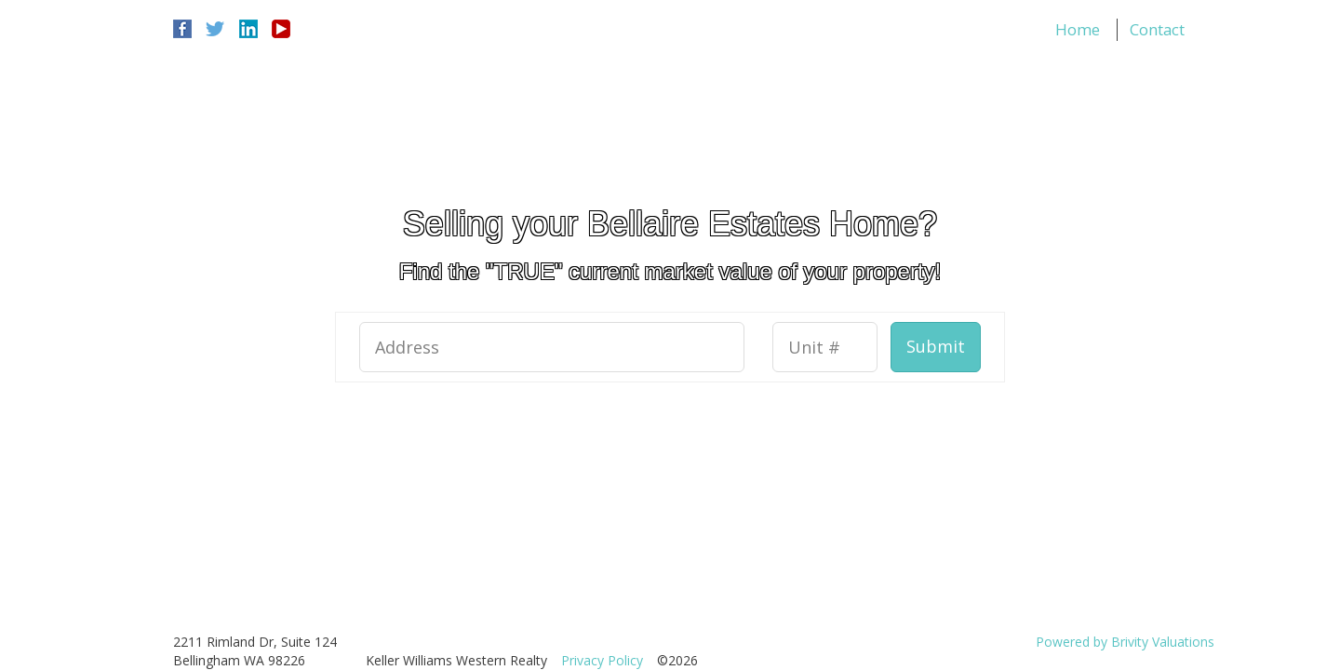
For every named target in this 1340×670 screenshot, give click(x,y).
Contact (1157, 29)
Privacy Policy (602, 660)
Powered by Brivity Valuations (1125, 641)
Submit (935, 346)
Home (1077, 29)
